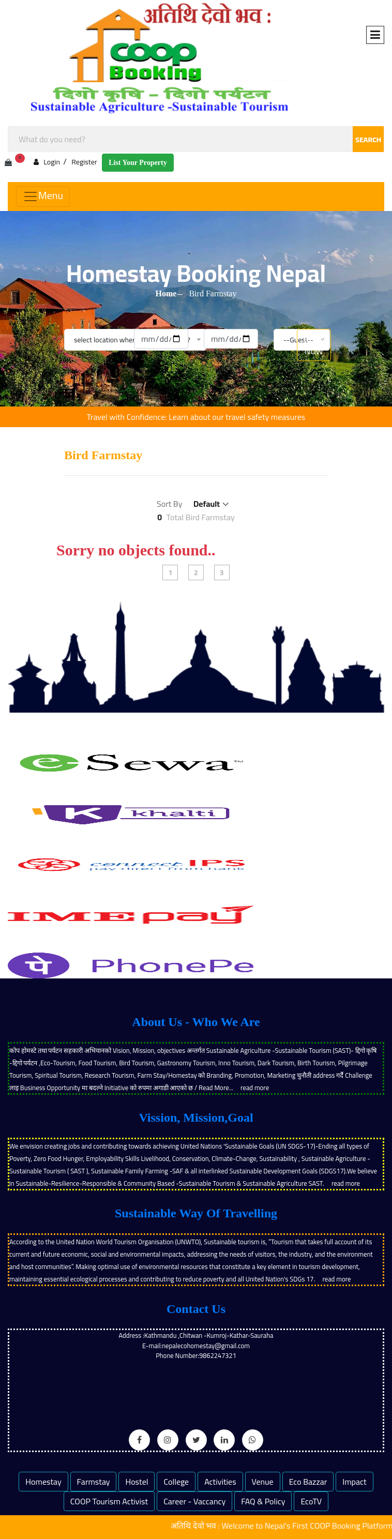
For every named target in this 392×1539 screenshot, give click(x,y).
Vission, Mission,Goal (196, 1117)
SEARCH (368, 139)
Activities (220, 1481)
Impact (354, 1481)
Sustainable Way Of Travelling (196, 1213)
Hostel (136, 1481)
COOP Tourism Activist (109, 1501)
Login (47, 161)
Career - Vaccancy (194, 1501)
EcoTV (311, 1501)
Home (166, 293)
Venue (263, 1481)
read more (254, 1087)
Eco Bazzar (308, 1481)
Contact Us (196, 1309)
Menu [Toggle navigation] (43, 195)
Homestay (43, 1481)
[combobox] (196, 139)
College (176, 1481)
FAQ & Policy (263, 1501)
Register (84, 162)
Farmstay (93, 1481)
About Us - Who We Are (196, 1022)
